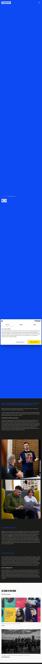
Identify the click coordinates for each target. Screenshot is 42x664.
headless (10, 535)
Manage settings (20, 342)
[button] (21, 612)
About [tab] (34, 324)
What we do (4, 196)
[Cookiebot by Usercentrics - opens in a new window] (35, 321)
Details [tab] (21, 324)
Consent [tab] (7, 324)
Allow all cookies (34, 342)
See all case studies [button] (5, 594)
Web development (11, 196)
